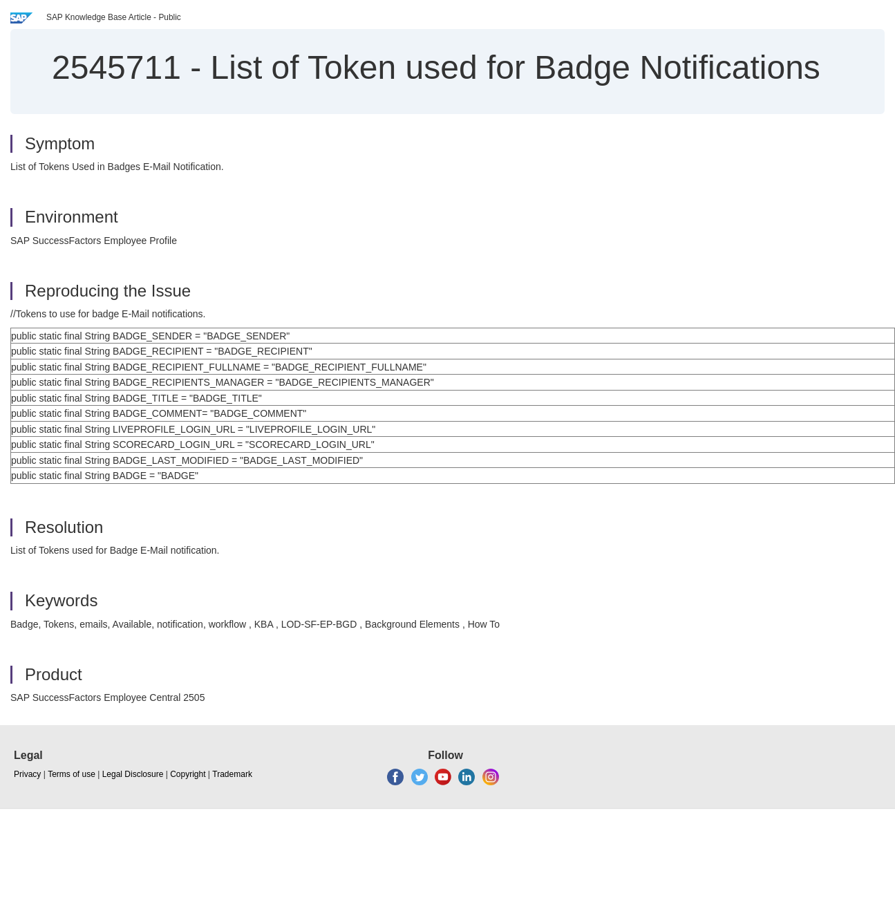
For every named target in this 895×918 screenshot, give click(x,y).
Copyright (187, 774)
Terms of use (71, 774)
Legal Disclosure (133, 774)
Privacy (27, 774)
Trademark (232, 774)
